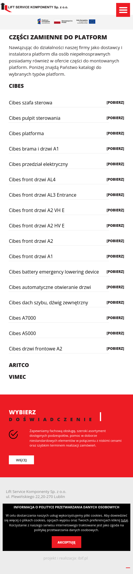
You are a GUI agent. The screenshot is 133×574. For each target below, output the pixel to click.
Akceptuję (66, 542)
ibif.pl (83, 558)
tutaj (124, 520)
